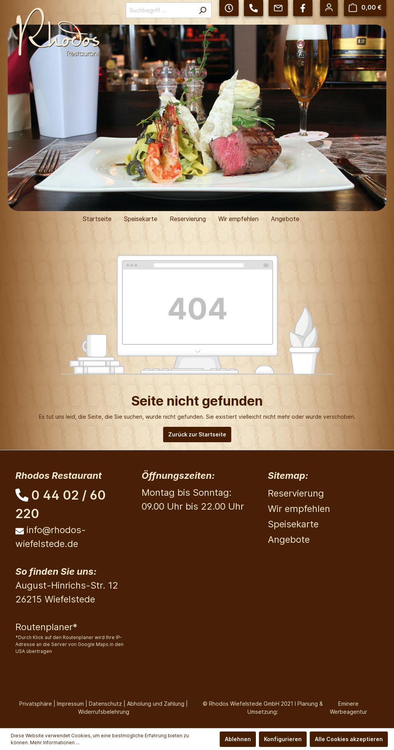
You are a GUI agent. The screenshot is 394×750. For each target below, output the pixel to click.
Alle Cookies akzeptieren (349, 739)
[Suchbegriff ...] (160, 10)
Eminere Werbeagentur (348, 707)
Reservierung (296, 493)
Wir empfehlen (299, 508)
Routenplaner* (46, 627)
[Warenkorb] (365, 7)
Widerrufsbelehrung (103, 711)
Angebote (289, 539)
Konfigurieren (283, 739)
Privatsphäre (35, 703)
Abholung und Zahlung (155, 703)
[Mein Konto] (329, 7)
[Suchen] (203, 10)
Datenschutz (105, 703)
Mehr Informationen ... (54, 742)
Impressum (70, 703)
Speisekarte (293, 524)
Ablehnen (238, 739)
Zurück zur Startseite (197, 434)
